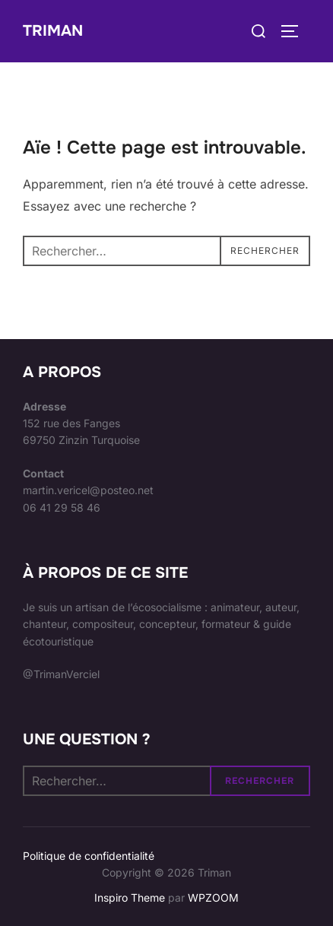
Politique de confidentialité (88, 855)
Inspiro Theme (129, 897)
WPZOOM (213, 897)
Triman (53, 30)
